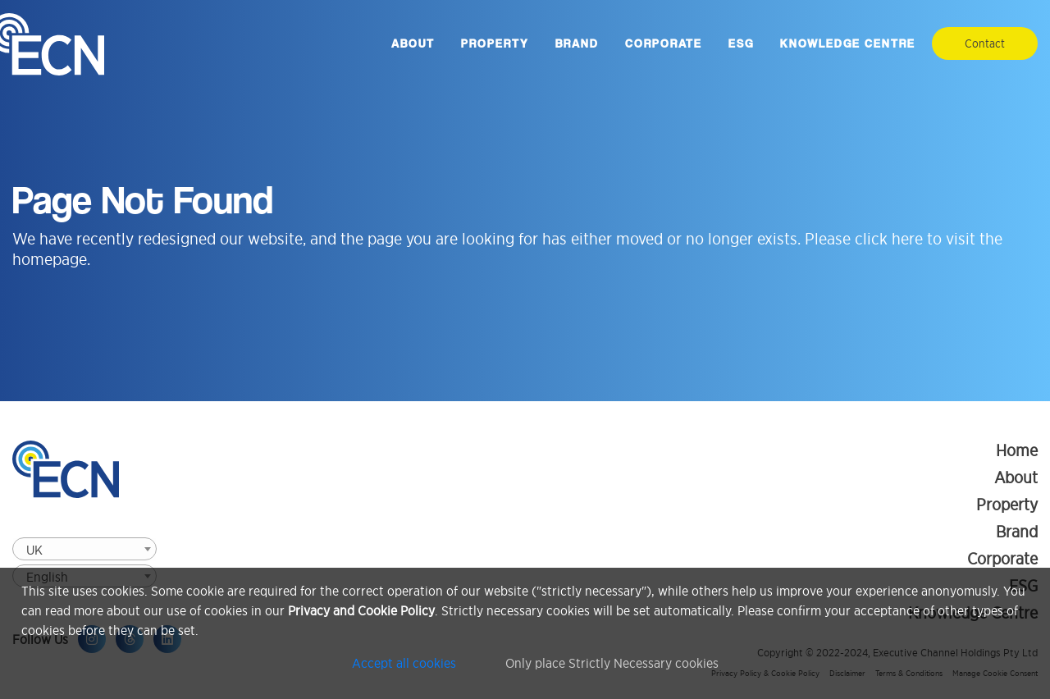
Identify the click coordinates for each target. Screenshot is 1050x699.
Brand (577, 43)
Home (1017, 450)
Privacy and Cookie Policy (361, 610)
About (413, 43)
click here (889, 239)
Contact (985, 43)
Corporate (663, 43)
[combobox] (84, 548)
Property (495, 43)
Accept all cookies (404, 663)
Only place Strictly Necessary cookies (612, 663)
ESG (741, 43)
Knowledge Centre (847, 43)
